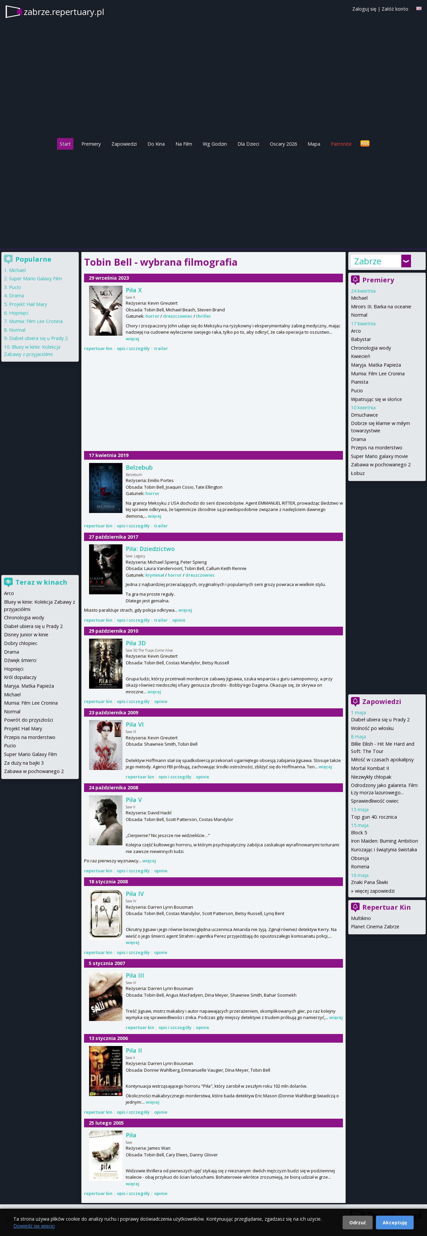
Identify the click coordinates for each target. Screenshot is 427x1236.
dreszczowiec (177, 316)
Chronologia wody (371, 348)
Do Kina (156, 144)
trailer (161, 348)
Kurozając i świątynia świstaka (384, 849)
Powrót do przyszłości (28, 720)
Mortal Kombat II (370, 768)
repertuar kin (98, 348)
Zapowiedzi (124, 144)
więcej (132, 339)
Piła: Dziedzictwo (150, 549)
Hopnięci (18, 313)
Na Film (183, 144)
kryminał (154, 575)
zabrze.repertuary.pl (64, 12)
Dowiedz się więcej (34, 1226)
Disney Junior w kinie (26, 634)
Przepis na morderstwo (376, 447)
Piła (131, 1135)
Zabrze (367, 261)
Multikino (361, 918)
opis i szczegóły (133, 348)
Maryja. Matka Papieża (376, 365)
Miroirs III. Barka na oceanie (381, 306)
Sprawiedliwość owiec (375, 801)
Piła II (134, 1050)
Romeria (360, 866)
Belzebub (139, 467)
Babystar (361, 339)
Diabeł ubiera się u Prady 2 (380, 719)
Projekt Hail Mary (28, 304)
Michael (359, 298)
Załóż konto (395, 9)
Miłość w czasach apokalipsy (382, 759)
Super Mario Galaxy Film (35, 278)
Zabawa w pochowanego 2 (381, 464)
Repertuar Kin (386, 907)
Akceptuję (395, 1222)
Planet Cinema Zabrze (375, 926)
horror (152, 316)
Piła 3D (136, 643)
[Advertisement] (213, 197)
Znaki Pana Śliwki (369, 882)
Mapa (314, 144)
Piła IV (135, 894)
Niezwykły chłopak (371, 777)
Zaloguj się (364, 9)
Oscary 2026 (283, 144)
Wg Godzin (215, 144)
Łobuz (358, 473)
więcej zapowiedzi (375, 891)
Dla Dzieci (248, 144)
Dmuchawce (364, 415)
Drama (358, 439)
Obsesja (360, 858)
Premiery (91, 144)
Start (65, 144)
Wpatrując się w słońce (376, 399)
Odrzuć (357, 1222)
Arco (356, 331)
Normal (359, 315)
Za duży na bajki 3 (24, 763)
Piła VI (135, 724)
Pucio (357, 390)
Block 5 (359, 832)
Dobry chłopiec (20, 643)
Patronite (341, 144)
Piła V (134, 800)
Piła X (134, 290)
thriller (203, 316)
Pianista (359, 382)
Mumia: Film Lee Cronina (378, 373)
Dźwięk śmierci (20, 660)
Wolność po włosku (372, 728)
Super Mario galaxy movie (379, 456)
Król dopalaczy (20, 677)
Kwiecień (360, 356)
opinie (178, 620)
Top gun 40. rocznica (374, 817)
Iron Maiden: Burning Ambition (384, 841)
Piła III (135, 975)
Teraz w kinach (41, 582)
